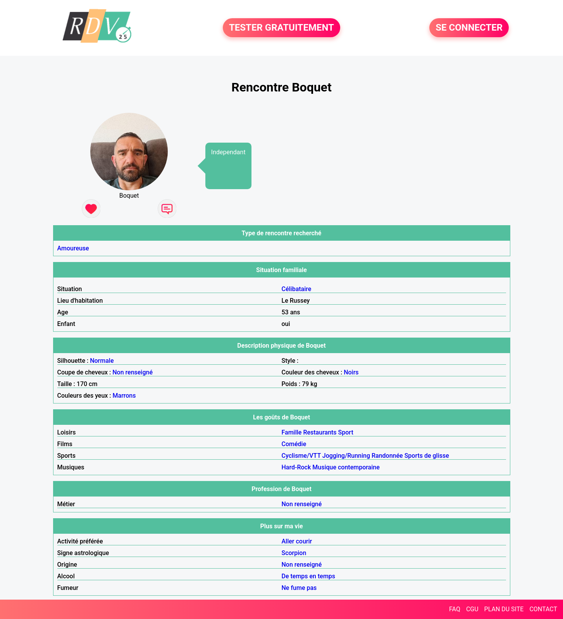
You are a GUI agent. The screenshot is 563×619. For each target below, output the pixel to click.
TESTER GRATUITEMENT (281, 27)
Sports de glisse (427, 455)
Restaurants (319, 432)
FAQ (454, 609)
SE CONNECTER (469, 27)
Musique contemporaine (346, 467)
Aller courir (297, 541)
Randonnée (387, 455)
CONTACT (543, 609)
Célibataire (297, 289)
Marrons (124, 395)
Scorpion (294, 553)
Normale (102, 360)
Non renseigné (132, 372)
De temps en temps (309, 576)
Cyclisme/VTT (301, 455)
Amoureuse (73, 248)
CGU (472, 609)
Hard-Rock (296, 467)
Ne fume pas (299, 587)
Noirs (351, 372)
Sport (345, 432)
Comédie (294, 444)
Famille (292, 432)
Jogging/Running (346, 455)
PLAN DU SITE (504, 609)
